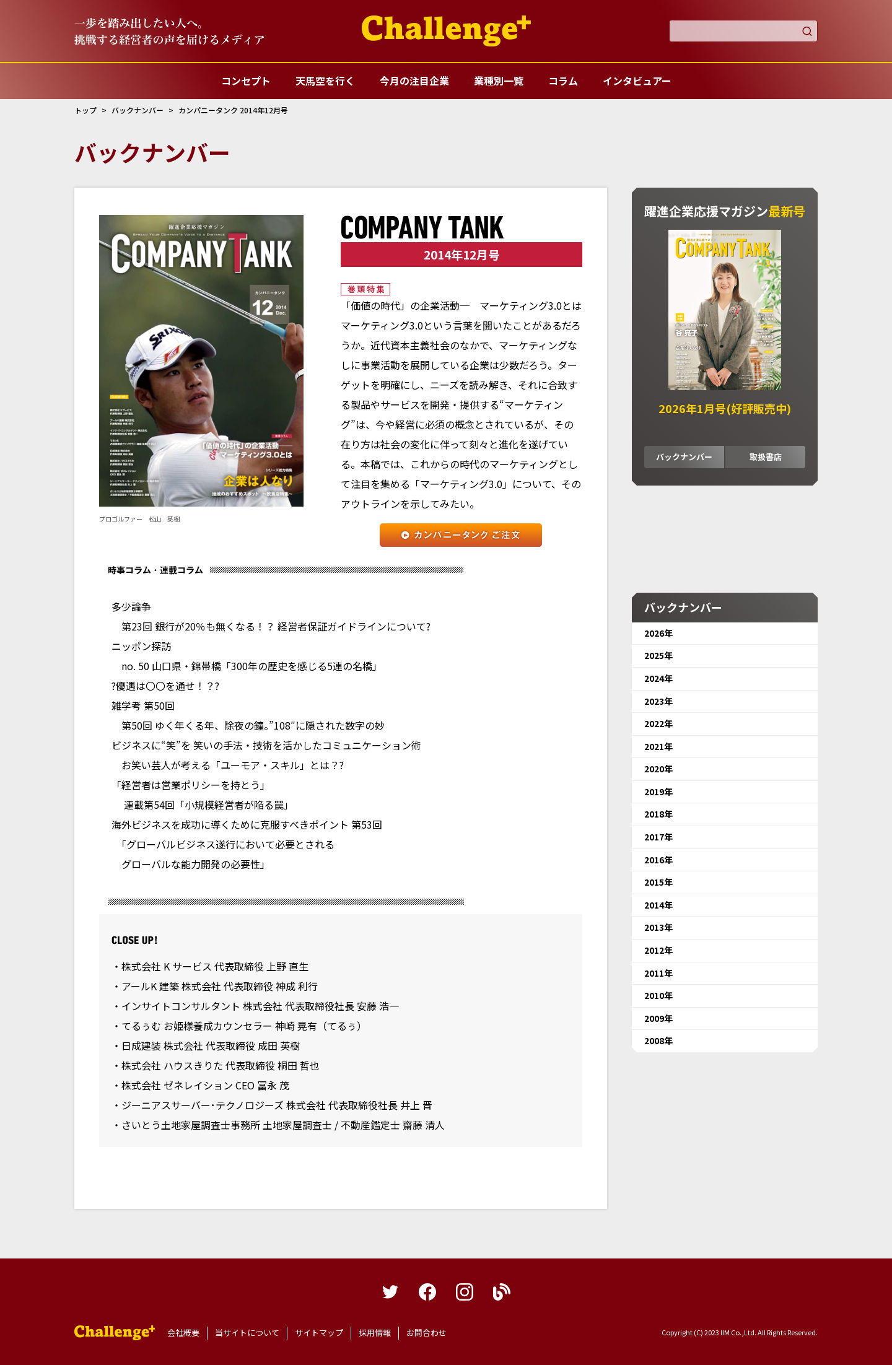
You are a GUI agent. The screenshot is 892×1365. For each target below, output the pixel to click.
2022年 (658, 723)
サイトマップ (319, 1332)
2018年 (658, 814)
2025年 (658, 655)
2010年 (658, 995)
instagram (464, 1292)
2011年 (658, 973)
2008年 (658, 1040)
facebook (427, 1292)
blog (501, 1292)
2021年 (658, 746)
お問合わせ (426, 1332)
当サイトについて (247, 1332)
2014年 (658, 905)
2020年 (658, 768)
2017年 (658, 837)
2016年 (658, 859)
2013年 (658, 927)
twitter (390, 1292)
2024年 (658, 678)
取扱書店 (766, 457)
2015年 (658, 882)
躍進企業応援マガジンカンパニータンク (114, 1332)
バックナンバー (684, 457)
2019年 (658, 791)
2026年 (658, 633)
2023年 (658, 701)
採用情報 (375, 1332)
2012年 (658, 950)
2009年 (658, 1018)
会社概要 (183, 1332)
